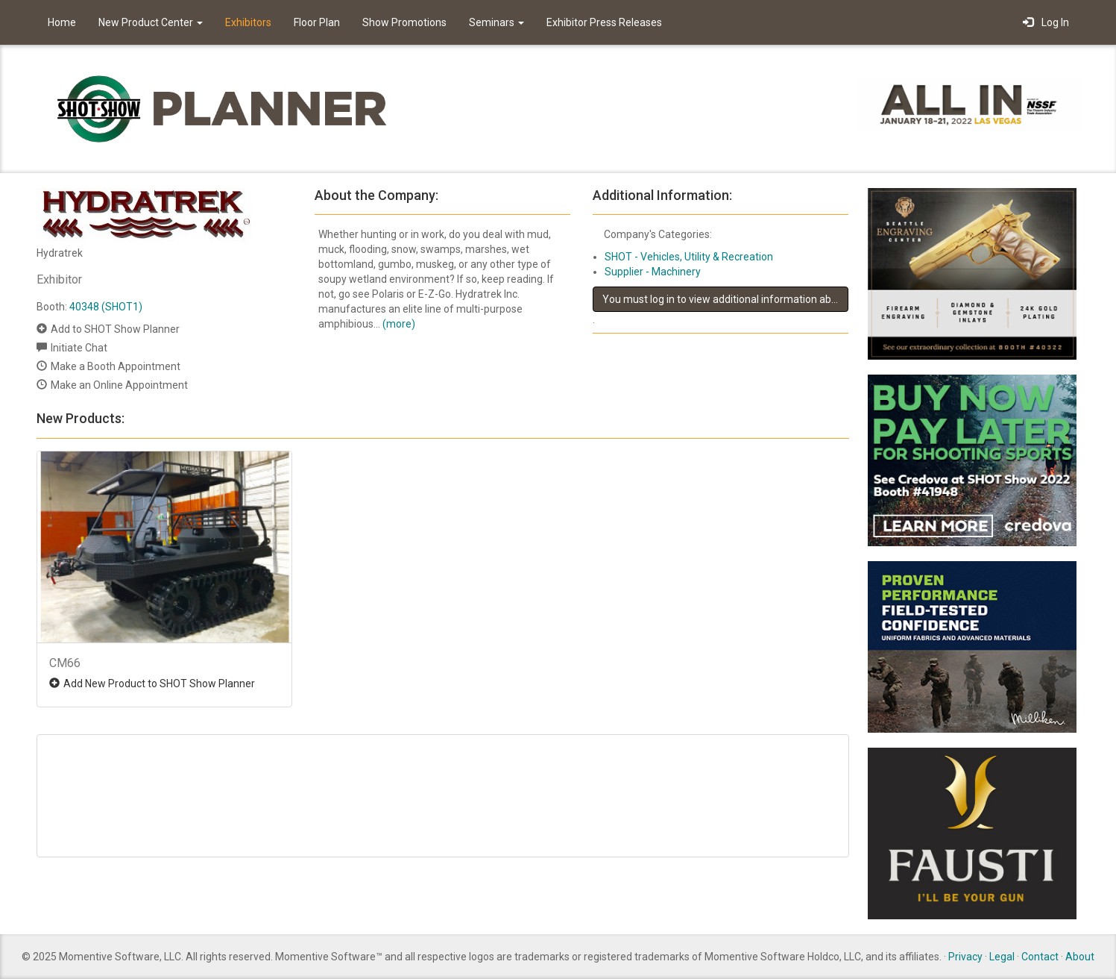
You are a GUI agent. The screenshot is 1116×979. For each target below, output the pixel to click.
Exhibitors (248, 22)
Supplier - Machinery (653, 272)
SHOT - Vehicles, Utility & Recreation (689, 257)
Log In (1046, 22)
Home (62, 22)
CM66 (65, 663)
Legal (1002, 957)
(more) (398, 324)
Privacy (965, 957)
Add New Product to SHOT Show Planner (159, 683)
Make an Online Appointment (119, 385)
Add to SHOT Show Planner (115, 329)
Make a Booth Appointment (115, 366)
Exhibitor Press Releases (604, 22)
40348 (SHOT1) (105, 307)
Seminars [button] (496, 22)
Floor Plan (317, 22)
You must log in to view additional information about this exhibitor (725, 299)
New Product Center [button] (150, 22)
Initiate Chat (79, 348)
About (1079, 957)
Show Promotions (404, 22)
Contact (1040, 957)
